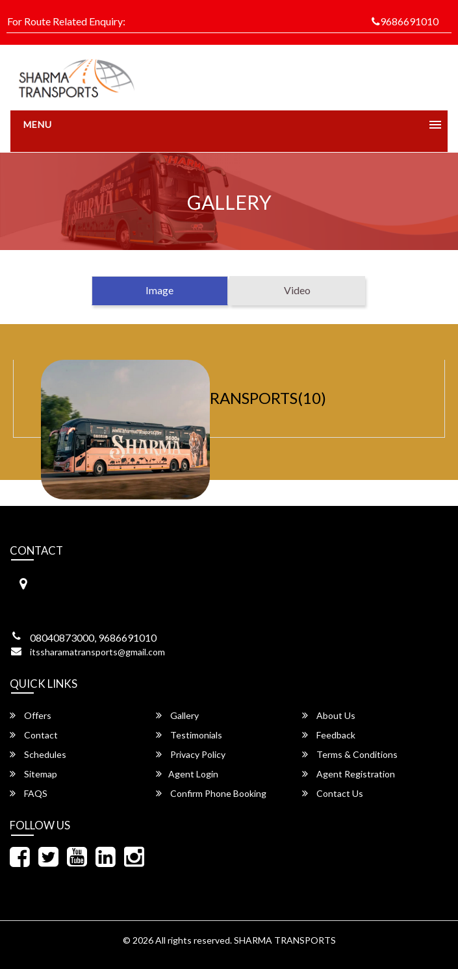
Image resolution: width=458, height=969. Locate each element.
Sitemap (33, 773)
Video (297, 290)
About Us (328, 715)
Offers (30, 715)
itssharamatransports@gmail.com (97, 651)
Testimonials (189, 734)
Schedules (38, 754)
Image (159, 290)
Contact (34, 734)
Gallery (177, 715)
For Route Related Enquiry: (66, 21)
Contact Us (332, 793)
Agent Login (187, 773)
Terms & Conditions (350, 754)
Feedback (328, 734)
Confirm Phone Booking (211, 793)
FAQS (28, 793)
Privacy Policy (190, 754)
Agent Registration (348, 773)
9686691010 (405, 21)
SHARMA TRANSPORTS (215, 398)
